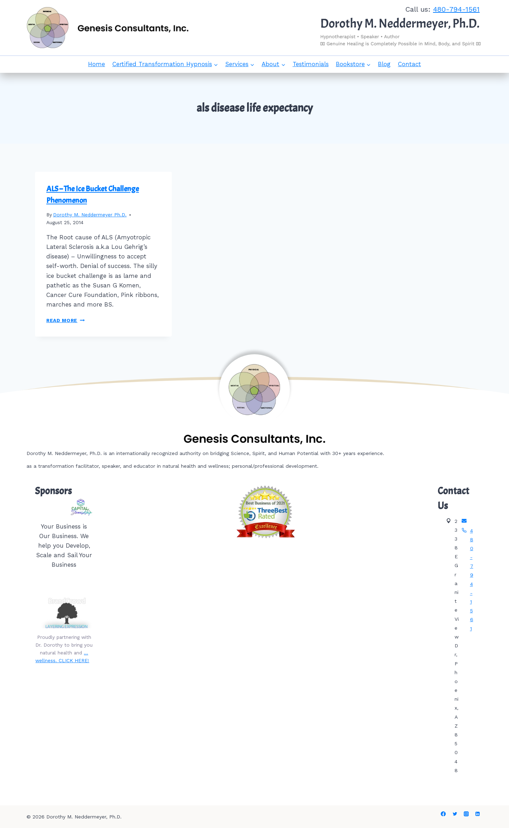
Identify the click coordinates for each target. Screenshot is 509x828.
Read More (65, 320)
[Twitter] (455, 814)
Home (96, 64)
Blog (384, 64)
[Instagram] (466, 814)
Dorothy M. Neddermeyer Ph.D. (90, 214)
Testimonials (311, 64)
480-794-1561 (456, 9)
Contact (409, 64)
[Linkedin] (477, 814)
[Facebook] (443, 814)
